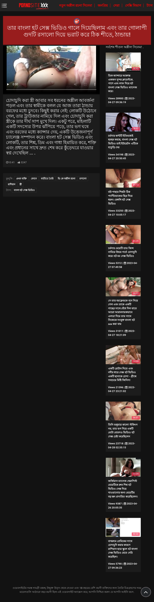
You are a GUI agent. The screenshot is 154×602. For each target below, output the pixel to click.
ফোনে (34, 178)
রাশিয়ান (11, 184)
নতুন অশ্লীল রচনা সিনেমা (76, 5)
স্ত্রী (20, 184)
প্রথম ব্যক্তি (21, 178)
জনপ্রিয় (103, 5)
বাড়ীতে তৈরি (47, 178)
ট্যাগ (149, 5)
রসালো (82, 178)
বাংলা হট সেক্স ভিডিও (24, 190)
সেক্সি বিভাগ (133, 5)
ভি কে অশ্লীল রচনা (66, 178)
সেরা (116, 5)
